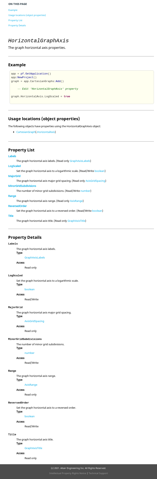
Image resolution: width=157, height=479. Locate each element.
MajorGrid (14, 176)
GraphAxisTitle (76, 221)
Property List (15, 20)
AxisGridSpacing (95, 181)
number (85, 191)
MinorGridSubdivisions (22, 186)
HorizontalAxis (46, 132)
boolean (100, 171)
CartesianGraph (25, 132)
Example (12, 9)
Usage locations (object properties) (27, 15)
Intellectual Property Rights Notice (67, 473)
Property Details (17, 25)
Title (10, 216)
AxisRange (76, 201)
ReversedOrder (17, 206)
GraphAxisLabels (80, 161)
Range (12, 196)
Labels (12, 156)
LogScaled (14, 166)
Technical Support (98, 473)
